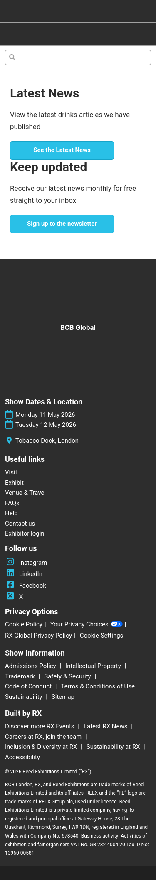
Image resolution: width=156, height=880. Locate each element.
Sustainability (24, 697)
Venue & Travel (25, 492)
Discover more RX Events (40, 726)
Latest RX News (106, 726)
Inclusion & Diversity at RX (42, 746)
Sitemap (63, 697)
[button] (62, 150)
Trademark (20, 676)
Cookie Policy (23, 624)
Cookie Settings (102, 635)
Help (11, 513)
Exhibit (14, 482)
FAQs (12, 503)
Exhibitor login (25, 533)
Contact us (20, 523)
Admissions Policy (31, 666)
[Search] (78, 57)
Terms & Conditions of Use (98, 686)
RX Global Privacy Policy (38, 635)
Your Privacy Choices (86, 625)
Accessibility (22, 757)
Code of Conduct (29, 686)
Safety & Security (68, 676)
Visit (11, 472)
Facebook (25, 585)
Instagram (26, 562)
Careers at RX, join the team (44, 736)
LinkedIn (23, 574)
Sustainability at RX (114, 746)
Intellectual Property (94, 666)
